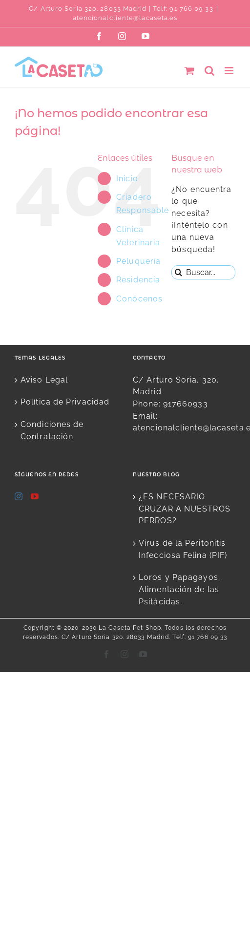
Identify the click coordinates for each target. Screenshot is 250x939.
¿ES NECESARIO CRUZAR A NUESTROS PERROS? (184, 508)
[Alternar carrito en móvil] (190, 70)
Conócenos (139, 298)
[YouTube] (35, 496)
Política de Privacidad (65, 401)
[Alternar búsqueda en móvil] (210, 70)
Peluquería (138, 261)
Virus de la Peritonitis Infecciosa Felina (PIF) (183, 549)
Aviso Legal (44, 379)
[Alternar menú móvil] (230, 70)
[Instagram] (19, 496)
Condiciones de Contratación (52, 430)
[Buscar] (178, 272)
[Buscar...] (203, 272)
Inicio (127, 178)
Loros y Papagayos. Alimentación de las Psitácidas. (179, 589)
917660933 (185, 403)
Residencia (138, 279)
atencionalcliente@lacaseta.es (125, 17)
